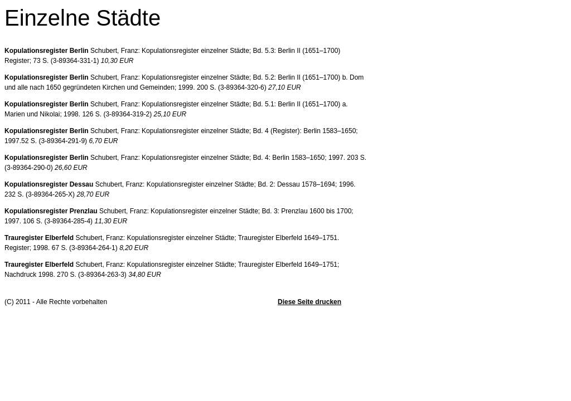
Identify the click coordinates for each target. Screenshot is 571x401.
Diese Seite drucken (309, 302)
